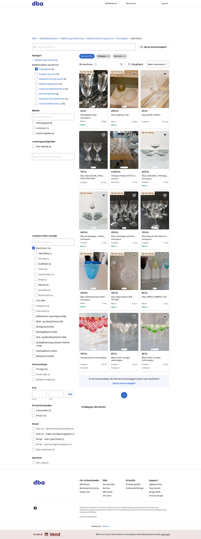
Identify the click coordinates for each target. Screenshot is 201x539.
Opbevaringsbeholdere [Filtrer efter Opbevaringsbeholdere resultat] (53, 89)
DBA (34, 38)
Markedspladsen (49, 38)
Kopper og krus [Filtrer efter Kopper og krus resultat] (49, 74)
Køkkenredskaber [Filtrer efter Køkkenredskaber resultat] (50, 84)
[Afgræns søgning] (53, 116)
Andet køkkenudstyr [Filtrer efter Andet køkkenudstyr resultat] (52, 103)
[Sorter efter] (158, 64)
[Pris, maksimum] (56, 394)
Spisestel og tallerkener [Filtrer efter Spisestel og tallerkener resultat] (53, 98)
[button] (153, 46)
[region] (93, 89)
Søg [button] (70, 394)
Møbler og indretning (72, 38)
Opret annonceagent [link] (124, 383)
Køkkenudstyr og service (100, 38)
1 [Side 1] (124, 395)
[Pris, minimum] (39, 394)
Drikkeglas (122, 38)
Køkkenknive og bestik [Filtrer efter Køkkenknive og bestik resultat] (52, 79)
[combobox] (84, 46)
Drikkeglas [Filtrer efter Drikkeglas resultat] (46, 69)
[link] (45, 60)
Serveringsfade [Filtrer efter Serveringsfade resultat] (49, 93)
